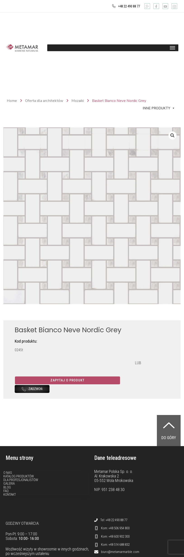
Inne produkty (159, 108)
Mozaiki (77, 100)
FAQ (6, 500)
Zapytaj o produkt (90, 380)
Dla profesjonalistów (20, 489)
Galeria (9, 493)
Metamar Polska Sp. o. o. (113, 480)
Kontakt (9, 504)
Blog (7, 496)
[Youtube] (165, 6)
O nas (7, 482)
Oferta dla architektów (44, 100)
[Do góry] (169, 434)
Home (12, 100)
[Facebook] (156, 6)
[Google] (147, 6)
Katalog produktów (18, 486)
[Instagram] (174, 6)
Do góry (168, 447)
